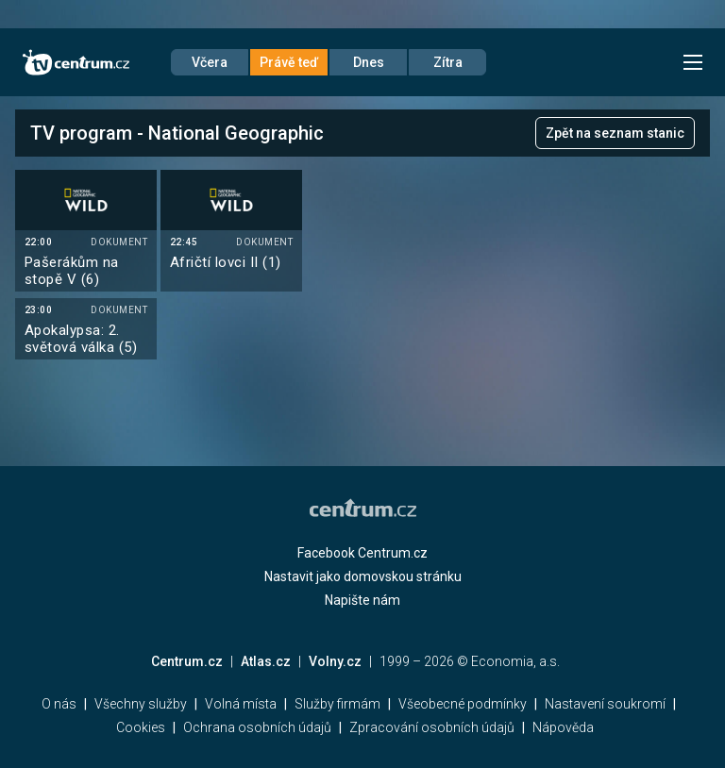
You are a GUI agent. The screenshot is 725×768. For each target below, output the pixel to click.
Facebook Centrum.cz (362, 552)
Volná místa (241, 703)
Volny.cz (335, 661)
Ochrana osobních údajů (257, 727)
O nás (59, 703)
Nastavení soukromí (605, 703)
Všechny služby (140, 703)
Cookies (140, 727)
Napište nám (362, 600)
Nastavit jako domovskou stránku (363, 576)
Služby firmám (337, 703)
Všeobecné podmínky (462, 703)
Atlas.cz (266, 661)
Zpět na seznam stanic (615, 133)
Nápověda (563, 727)
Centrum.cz (187, 661)
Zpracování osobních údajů (431, 727)
